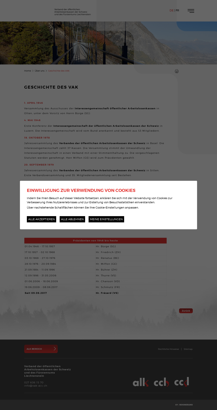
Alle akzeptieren (41, 219)
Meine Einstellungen (106, 219)
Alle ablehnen (72, 219)
